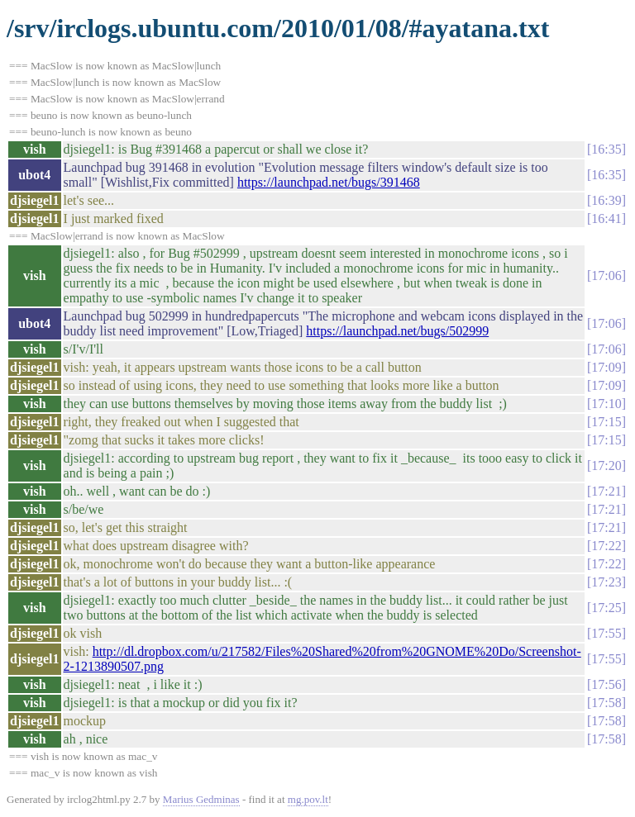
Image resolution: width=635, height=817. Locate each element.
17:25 (606, 608)
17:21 (606, 491)
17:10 (606, 404)
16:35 (606, 149)
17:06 (606, 275)
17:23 (606, 582)
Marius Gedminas (201, 799)
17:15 (606, 422)
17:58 (606, 703)
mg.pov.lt (308, 799)
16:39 (606, 200)
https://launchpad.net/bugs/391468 (328, 182)
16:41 (606, 218)
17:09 (606, 367)
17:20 (606, 465)
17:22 (606, 546)
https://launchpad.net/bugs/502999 (397, 331)
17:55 (606, 633)
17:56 (606, 684)
